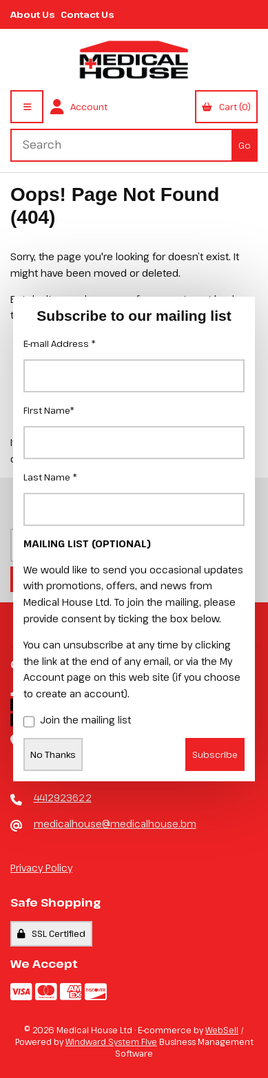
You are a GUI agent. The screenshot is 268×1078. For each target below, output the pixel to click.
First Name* (48, 410)
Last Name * (50, 477)
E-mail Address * (59, 343)
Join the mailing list (77, 720)
